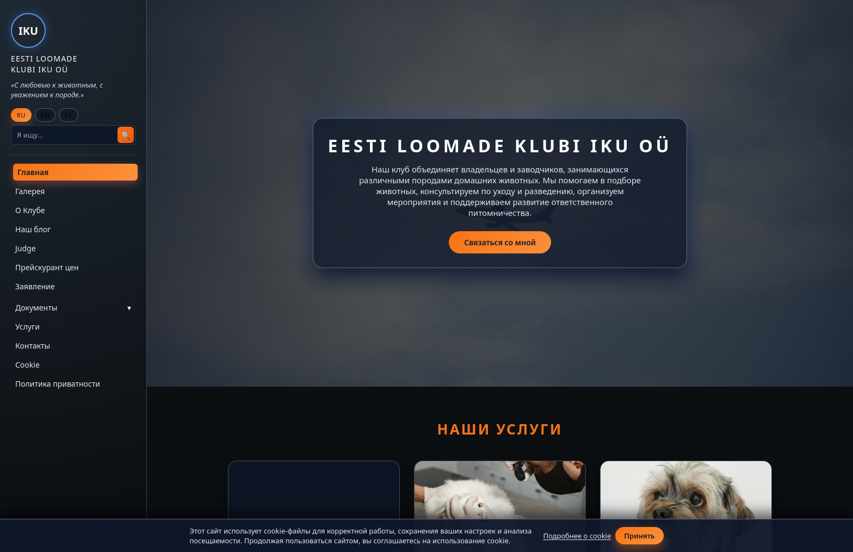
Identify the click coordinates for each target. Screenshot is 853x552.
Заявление (35, 286)
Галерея (30, 191)
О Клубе (30, 210)
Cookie (27, 364)
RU (21, 115)
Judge (25, 248)
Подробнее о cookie (577, 536)
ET (68, 115)
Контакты (32, 345)
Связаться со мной (500, 243)
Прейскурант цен (47, 267)
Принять (639, 536)
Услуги (27, 326)
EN (45, 115)
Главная (32, 172)
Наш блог (33, 229)
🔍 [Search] (126, 135)
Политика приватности (57, 384)
